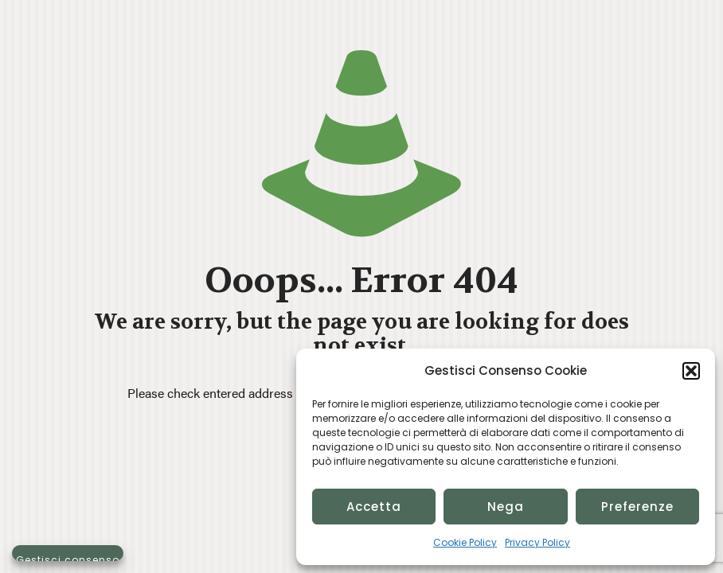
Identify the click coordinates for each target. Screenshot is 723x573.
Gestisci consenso (67, 557)
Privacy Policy (537, 542)
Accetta (373, 506)
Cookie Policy (465, 542)
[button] (691, 371)
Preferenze (637, 506)
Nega (505, 506)
